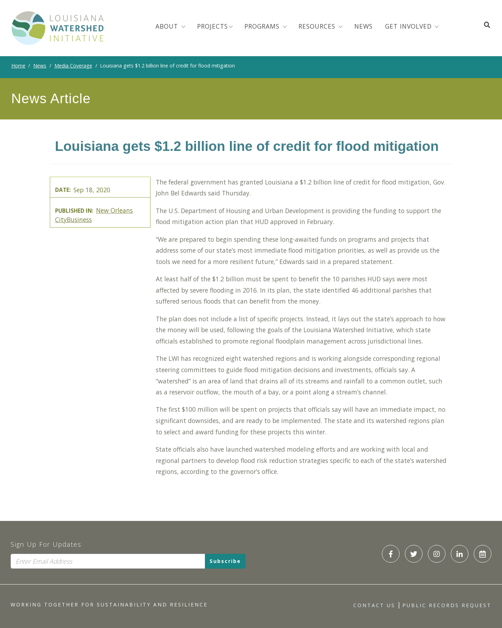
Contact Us (374, 605)
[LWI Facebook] (391, 554)
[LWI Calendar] (482, 554)
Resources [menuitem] (318, 26)
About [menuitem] (167, 26)
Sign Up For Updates (46, 544)
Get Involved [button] (409, 26)
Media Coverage (73, 65)
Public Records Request (446, 605)
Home (18, 65)
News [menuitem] (363, 26)
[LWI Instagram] (436, 554)
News (39, 65)
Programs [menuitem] (263, 26)
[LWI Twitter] (414, 554)
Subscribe (225, 561)
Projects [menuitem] (212, 26)
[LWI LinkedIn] (459, 554)
